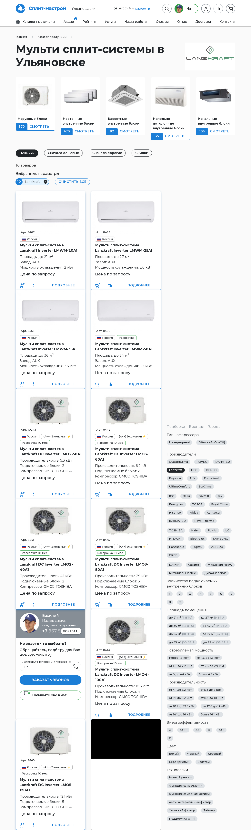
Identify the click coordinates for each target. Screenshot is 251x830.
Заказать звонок (50, 680)
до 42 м (215, 626)
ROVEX (201, 462)
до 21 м (180, 617)
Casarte (193, 565)
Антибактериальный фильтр (190, 802)
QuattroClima (178, 462)
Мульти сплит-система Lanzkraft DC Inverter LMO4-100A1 (122, 674)
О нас (182, 22)
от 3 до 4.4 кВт (179, 674)
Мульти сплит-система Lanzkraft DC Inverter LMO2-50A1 (50, 451)
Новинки (27, 153)
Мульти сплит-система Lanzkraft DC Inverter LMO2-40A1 (46, 564)
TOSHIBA (176, 530)
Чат (184, 8)
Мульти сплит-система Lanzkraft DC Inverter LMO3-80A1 (121, 564)
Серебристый (179, 762)
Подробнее (63, 285)
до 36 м (181, 626)
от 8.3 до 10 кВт (211, 698)
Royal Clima (219, 504)
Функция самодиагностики (189, 794)
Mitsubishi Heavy (220, 565)
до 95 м (215, 642)
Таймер (209, 810)
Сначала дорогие (107, 153)
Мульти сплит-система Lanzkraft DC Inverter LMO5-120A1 (46, 784)
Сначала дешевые (63, 153)
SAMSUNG (220, 538)
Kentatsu (213, 512)
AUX (192, 478)
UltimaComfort (179, 486)
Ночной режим (180, 777)
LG (227, 530)
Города (214, 427)
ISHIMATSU (177, 521)
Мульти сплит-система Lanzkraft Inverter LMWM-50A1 (123, 346)
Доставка (203, 22)
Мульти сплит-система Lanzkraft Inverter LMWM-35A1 (48, 346)
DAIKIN (174, 565)
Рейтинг (89, 22)
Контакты (227, 22)
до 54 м (181, 634)
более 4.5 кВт (208, 674)
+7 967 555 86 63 (60, 631)
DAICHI (203, 496)
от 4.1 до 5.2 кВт (180, 690)
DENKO (211, 470)
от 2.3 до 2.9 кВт (212, 666)
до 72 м (215, 634)
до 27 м (213, 617)
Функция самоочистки (185, 785)
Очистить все (72, 182)
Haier (195, 530)
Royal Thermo (204, 521)
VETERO (217, 547)
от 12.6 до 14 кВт (214, 706)
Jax (220, 496)
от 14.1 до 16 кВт (180, 714)
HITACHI (175, 538)
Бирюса (175, 478)
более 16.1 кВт (211, 714)
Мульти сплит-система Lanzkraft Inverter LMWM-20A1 (48, 248)
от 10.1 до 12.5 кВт (181, 706)
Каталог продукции (35, 22)
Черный (193, 753)
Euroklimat (211, 478)
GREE (173, 555)
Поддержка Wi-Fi (182, 818)
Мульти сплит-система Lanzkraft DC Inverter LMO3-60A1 (121, 454)
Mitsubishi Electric (182, 573)
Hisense (175, 512)
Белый (174, 753)
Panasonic (176, 547)
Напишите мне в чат (45, 695)
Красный (214, 753)
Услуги (110, 22)
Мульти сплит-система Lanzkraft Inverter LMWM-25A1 (123, 248)
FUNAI (212, 530)
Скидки (142, 153)
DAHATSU (222, 462)
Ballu (186, 496)
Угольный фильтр (182, 810)
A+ (197, 730)
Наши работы (135, 22)
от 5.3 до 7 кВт (210, 690)
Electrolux (197, 538)
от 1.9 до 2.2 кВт (180, 666)
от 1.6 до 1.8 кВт (208, 658)
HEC (194, 470)
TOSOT (197, 504)
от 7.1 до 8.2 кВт (180, 698)
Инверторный (179, 442)
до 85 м (182, 642)
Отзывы (162, 22)
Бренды (196, 427)
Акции (69, 20)
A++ (221, 730)
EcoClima (205, 486)
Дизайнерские (215, 573)
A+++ (183, 730)
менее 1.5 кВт (179, 658)
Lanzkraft (175, 470)
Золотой (204, 762)
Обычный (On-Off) (212, 442)
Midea (193, 512)
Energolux (176, 504)
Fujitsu (197, 547)
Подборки (176, 427)
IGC (171, 496)
